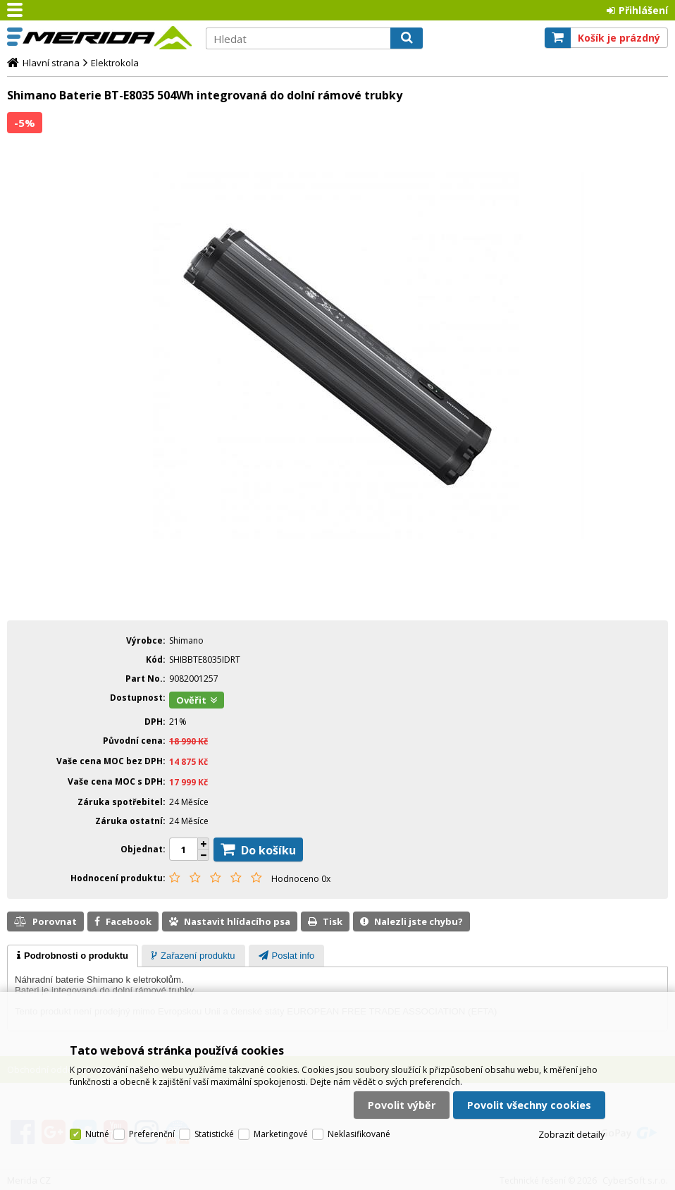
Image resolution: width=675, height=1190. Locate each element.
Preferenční (152, 1134)
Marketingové (281, 1134)
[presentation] (72, 956)
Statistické (214, 1134)
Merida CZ (107, 37)
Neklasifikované (359, 1134)
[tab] (72, 956)
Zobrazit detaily (571, 1134)
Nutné (97, 1134)
